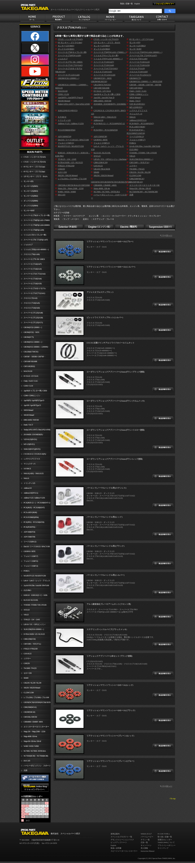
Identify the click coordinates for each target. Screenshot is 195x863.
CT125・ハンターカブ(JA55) (35, 162)
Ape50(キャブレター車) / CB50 (35, 391)
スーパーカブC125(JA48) (33, 313)
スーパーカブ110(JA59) (32, 283)
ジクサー (27, 658)
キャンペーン (146, 845)
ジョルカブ (28, 244)
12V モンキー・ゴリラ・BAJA (35, 176)
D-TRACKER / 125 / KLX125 (34, 634)
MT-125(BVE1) (29, 444)
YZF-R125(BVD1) (30, 439)
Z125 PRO (27, 590)
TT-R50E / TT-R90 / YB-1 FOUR (35, 605)
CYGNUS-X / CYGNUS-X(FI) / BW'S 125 (33, 454)
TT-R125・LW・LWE (32, 619)
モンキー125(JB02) (31, 196)
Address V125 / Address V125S (34, 498)
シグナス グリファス (32, 459)
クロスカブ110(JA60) (32, 308)
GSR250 (27, 663)
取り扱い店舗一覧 (165, 837)
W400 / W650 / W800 (31, 746)
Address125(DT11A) (31, 493)
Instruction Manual (147, 851)
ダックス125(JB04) (31, 206)
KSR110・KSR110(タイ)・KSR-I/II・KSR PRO (34, 596)
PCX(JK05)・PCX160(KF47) (34, 507)
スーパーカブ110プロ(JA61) (34, 293)
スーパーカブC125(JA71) (33, 322)
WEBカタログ (146, 834)
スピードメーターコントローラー (124, 851)
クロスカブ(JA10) (30, 298)
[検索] (135, 11)
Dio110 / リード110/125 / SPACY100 (37, 546)
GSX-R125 (27, 653)
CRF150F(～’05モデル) (32, 644)
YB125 (26, 615)
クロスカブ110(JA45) (32, 303)
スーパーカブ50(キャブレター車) (37, 215)
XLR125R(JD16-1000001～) (34, 629)
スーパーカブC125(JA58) (33, 318)
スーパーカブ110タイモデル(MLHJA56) (33, 289)
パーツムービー (147, 837)
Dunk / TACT (28, 425)
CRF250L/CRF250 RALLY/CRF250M (28, 717)
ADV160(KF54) (29, 532)
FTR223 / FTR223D (31, 649)
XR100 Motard (29, 415)
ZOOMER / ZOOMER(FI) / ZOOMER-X (31, 435)
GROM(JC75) (28, 337)
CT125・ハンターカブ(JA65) (35, 157)
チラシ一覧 (145, 840)
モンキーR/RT (29, 210)
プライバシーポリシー (167, 845)
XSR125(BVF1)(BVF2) (32, 449)
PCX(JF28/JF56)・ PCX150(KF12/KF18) (28, 527)
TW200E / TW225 (30, 668)
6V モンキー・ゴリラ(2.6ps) (34, 171)
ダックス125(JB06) (31, 201)
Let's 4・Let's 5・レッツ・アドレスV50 (35, 581)
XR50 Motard (28, 410)
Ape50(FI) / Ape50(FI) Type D (34, 400)
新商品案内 (115, 834)
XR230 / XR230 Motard (68, 175)
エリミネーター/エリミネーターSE (34, 727)
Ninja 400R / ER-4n (30, 736)
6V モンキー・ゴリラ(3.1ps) (34, 167)
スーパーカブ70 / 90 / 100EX (34, 259)
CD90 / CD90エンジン (32, 395)
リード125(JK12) (30, 541)
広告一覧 (144, 842)
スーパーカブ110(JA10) (32, 269)
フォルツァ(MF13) (31, 566)
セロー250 (28, 673)
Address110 (28, 488)
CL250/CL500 (29, 692)
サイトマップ (163, 848)
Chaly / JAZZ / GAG (31, 381)
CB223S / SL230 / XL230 (32, 683)
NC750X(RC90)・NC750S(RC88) (36, 756)
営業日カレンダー (165, 840)
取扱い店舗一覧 (126, 4)
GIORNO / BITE (29, 551)
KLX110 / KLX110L (31, 600)
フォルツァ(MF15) (31, 561)
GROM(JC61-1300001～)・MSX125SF (32, 342)
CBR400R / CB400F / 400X (33, 722)
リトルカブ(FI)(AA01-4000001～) (36, 249)
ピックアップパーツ (119, 842)
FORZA (26, 571)
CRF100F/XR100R (30, 361)
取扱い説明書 (116, 848)
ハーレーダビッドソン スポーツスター (35, 766)
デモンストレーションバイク (122, 840)
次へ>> (169, 235)
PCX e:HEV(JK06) (30, 512)
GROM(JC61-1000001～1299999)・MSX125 (35, 347)
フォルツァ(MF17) (31, 556)
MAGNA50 (28, 371)
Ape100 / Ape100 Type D (32, 405)
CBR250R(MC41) (30, 707)
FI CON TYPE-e (164, 834)
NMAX (26, 478)
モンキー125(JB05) (31, 186)
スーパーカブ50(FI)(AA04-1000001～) (35, 226)
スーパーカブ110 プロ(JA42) (34, 274)
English (137, 4)
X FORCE (27, 468)
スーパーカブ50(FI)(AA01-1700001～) (35, 221)
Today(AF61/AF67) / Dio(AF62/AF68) (37, 429)
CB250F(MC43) (29, 712)
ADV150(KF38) (29, 537)
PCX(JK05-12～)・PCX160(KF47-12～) (35, 503)
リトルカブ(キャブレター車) (35, 235)
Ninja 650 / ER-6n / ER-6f (32, 741)
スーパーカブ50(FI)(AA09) (34, 230)
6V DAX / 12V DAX (31, 376)
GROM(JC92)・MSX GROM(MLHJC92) (29, 333)
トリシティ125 (29, 483)
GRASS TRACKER (102, 169)
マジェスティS (29, 464)
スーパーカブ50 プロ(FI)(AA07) (36, 240)
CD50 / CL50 (28, 386)
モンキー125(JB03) (31, 191)
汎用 (25, 770)
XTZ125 (27, 610)
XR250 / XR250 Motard (32, 688)
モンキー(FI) (28, 181)
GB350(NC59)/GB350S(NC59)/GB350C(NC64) (37, 702)
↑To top (172, 798)
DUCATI (27, 761)
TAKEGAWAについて (166, 842)
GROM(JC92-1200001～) (33, 327)
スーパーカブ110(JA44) (32, 279)
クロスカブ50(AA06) (31, 254)
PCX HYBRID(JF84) (31, 517)
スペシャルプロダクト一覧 (121, 837)
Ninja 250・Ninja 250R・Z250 (34, 731)
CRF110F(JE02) (29, 366)
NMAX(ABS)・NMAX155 (33, 473)
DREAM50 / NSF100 (31, 420)
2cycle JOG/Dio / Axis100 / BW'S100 (36, 585)
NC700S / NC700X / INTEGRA (35, 751)
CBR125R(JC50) (29, 639)
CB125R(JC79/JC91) (31, 352)
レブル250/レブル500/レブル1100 (36, 697)
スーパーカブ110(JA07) (32, 264)
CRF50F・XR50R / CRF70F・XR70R (33, 357)
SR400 (26, 678)
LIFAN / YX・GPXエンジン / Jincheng (33, 625)
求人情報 (144, 848)
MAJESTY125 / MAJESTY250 (35, 576)
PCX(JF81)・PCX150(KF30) (34, 522)
